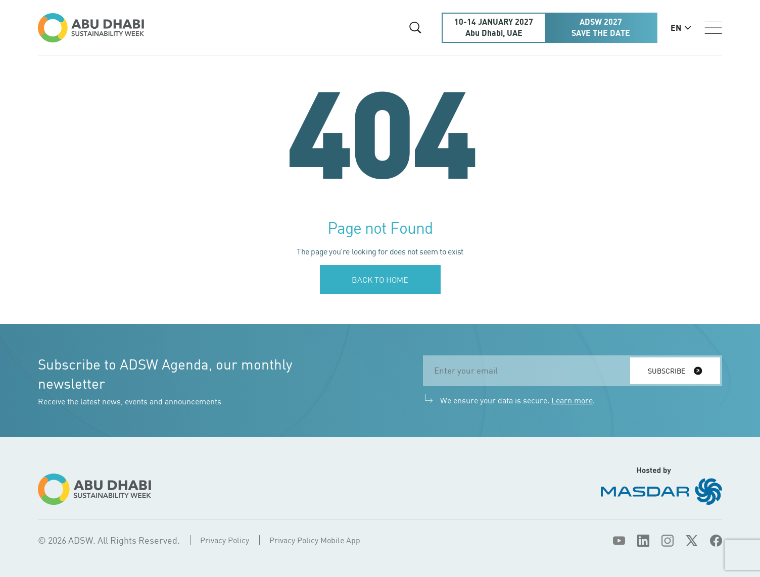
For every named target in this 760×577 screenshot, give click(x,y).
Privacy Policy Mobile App (314, 540)
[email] (529, 370)
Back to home (380, 280)
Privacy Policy (224, 540)
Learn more (572, 400)
